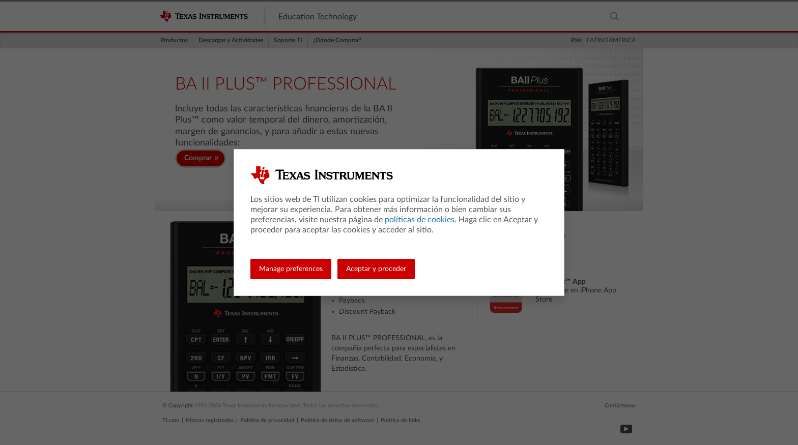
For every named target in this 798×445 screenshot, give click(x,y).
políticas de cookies (419, 220)
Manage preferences (291, 269)
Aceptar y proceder (376, 269)
